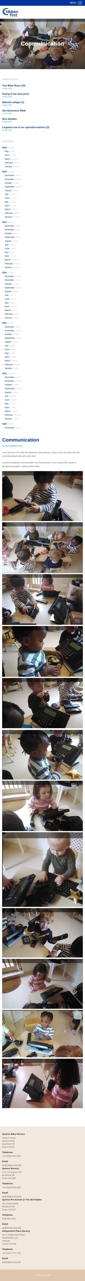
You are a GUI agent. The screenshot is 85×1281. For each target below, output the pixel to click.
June (11, 198)
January (12, 166)
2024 (8, 222)
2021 (8, 373)
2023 (8, 272)
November (13, 179)
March (11, 159)
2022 (8, 323)
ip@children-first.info (11, 1262)
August (11, 190)
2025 (8, 171)
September (13, 187)
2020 (7, 424)
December (13, 175)
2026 (8, 147)
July (10, 194)
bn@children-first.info (11, 1165)
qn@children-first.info (11, 1196)
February (12, 163)
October (12, 183)
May (10, 151)
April (10, 155)
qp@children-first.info (11, 1228)
